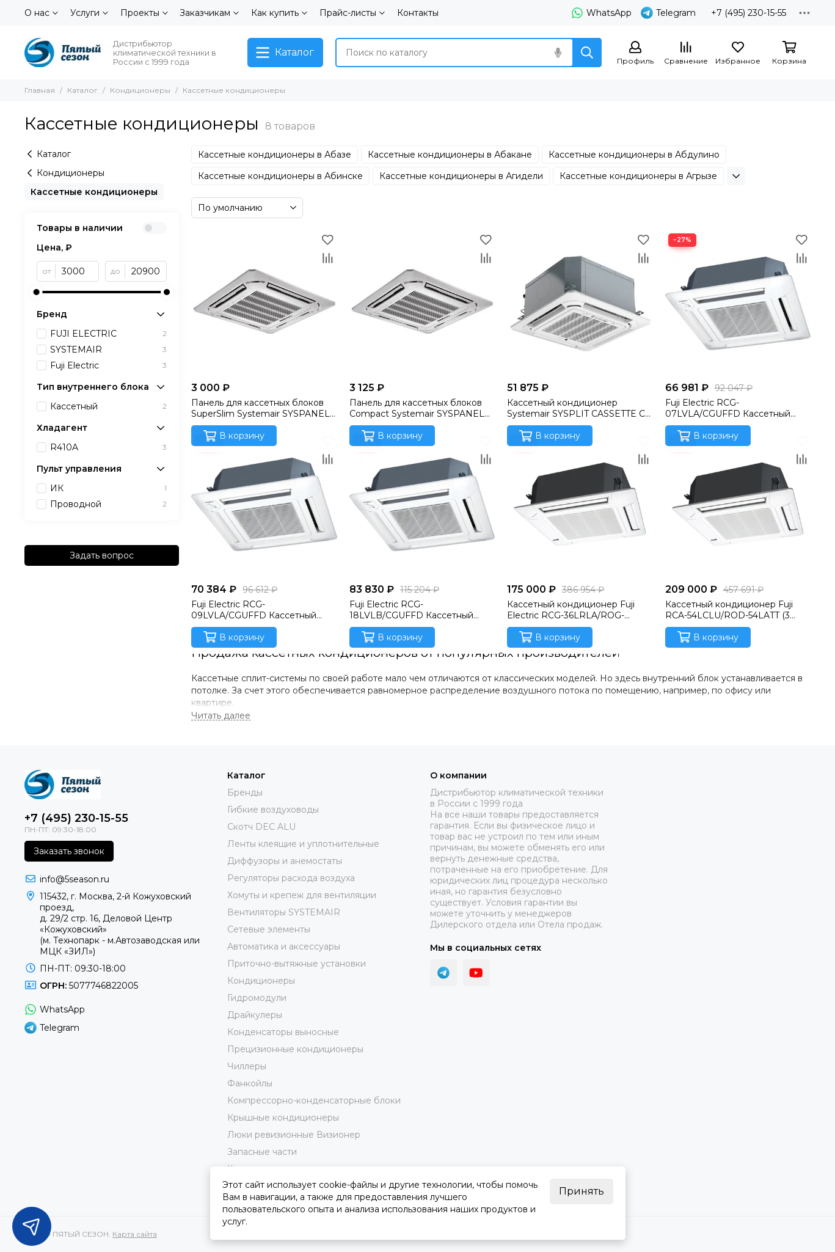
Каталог (82, 90)
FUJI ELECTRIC (108, 333)
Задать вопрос (102, 555)
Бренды (245, 792)
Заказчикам (209, 12)
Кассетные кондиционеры (94, 191)
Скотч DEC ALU (261, 826)
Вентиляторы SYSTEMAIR (283, 912)
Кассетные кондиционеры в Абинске (280, 175)
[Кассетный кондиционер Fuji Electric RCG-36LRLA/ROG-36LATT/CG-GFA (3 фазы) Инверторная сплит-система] (579, 504)
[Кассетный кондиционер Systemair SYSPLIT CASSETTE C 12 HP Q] (579, 303)
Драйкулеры (254, 1014)
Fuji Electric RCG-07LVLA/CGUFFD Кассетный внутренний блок (727, 408)
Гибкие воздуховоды (273, 809)
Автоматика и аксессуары (283, 946)
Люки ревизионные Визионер (293, 1134)
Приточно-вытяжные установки (296, 963)
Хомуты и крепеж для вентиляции (301, 895)
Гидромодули (256, 997)
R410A (108, 447)
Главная (39, 90)
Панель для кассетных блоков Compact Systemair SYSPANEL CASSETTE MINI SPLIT (416, 408)
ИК (108, 488)
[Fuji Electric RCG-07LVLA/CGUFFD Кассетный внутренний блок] (738, 303)
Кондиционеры (140, 90)
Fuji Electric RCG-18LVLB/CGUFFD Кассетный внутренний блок (411, 610)
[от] (77, 271)
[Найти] (587, 52)
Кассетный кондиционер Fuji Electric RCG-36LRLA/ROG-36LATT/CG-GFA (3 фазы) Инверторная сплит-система (571, 610)
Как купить (279, 12)
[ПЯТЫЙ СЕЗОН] (62, 52)
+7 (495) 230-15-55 (748, 12)
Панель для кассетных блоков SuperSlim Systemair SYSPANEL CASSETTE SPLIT (260, 408)
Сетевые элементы (268, 929)
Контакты (418, 12)
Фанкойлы (249, 1083)
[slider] (37, 292)
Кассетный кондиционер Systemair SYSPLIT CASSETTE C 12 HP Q (576, 408)
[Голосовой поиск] (557, 52)
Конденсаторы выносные (283, 1032)
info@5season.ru (74, 879)
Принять (581, 1191)
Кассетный (108, 406)
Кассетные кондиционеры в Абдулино (634, 154)
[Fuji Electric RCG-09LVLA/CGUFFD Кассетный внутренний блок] (264, 504)
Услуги (89, 12)
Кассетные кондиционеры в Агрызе (638, 175)
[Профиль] (635, 53)
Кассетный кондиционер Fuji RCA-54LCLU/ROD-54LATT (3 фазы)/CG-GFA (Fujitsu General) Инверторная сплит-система (731, 610)
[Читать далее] (220, 715)
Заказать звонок (69, 851)
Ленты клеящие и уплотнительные (303, 843)
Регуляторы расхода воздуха (291, 878)
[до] (146, 271)
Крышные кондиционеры (283, 1117)
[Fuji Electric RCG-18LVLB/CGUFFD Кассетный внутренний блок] (422, 504)
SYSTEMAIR (108, 349)
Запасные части (262, 1151)
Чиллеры (246, 1066)
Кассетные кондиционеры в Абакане (450, 154)
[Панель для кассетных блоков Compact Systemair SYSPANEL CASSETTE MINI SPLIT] (422, 303)
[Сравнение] (686, 53)
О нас (41, 12)
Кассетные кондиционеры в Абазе (274, 154)
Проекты (144, 12)
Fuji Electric (108, 365)
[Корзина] (789, 53)
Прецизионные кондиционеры (295, 1049)
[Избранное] (737, 53)
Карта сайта (134, 1234)
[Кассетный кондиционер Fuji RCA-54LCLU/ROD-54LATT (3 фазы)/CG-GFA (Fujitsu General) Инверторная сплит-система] (738, 504)
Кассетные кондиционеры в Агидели (461, 175)
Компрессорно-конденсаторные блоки (314, 1100)
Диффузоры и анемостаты (284, 860)
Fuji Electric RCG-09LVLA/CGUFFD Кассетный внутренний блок (253, 610)
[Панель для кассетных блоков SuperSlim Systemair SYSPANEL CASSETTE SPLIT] (264, 303)
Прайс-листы (352, 12)
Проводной (108, 504)
